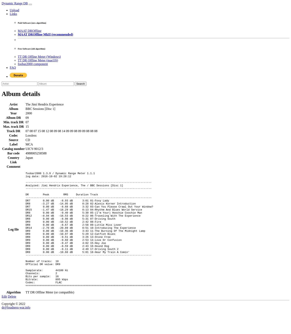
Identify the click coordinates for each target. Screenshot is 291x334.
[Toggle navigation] (30, 4)
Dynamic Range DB (15, 3)
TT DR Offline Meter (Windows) (39, 56)
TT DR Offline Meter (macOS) (38, 60)
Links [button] (13, 14)
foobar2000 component (33, 64)
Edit (4, 319)
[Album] (56, 84)
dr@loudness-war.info (16, 330)
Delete (12, 319)
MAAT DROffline (29, 31)
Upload (14, 10)
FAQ (13, 67)
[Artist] (19, 84)
